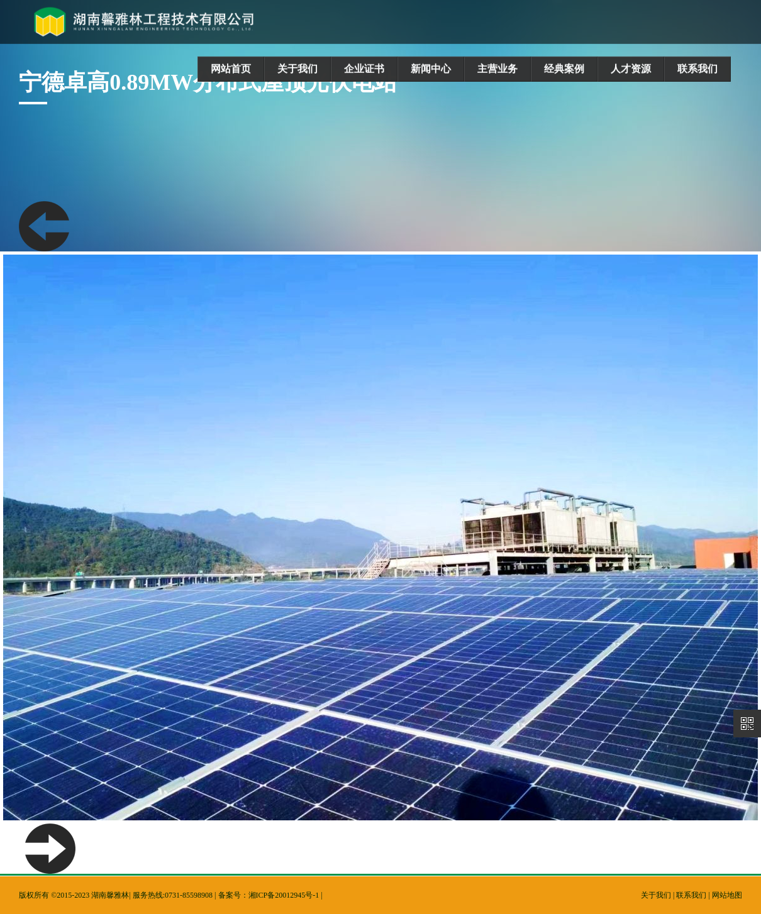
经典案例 (564, 68)
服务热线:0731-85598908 (173, 895)
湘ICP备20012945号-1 (283, 895)
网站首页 (231, 68)
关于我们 (297, 68)
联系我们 (697, 68)
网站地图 (727, 895)
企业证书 (364, 68)
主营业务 (497, 68)
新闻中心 (431, 68)
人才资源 (631, 68)
